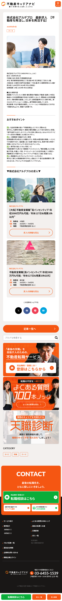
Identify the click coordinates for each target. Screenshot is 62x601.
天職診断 (35, 531)
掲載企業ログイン (10, 557)
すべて (7, 454)
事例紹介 (7, 526)
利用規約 (34, 540)
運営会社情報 (8, 548)
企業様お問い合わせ (11, 552)
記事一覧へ (30, 328)
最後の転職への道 (38, 526)
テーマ (24, 454)
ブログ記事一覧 (9, 543)
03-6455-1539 (46, 573)
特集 (15, 454)
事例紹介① (8, 529)
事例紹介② (8, 533)
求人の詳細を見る (31, 232)
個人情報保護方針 (37, 543)
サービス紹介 (8, 521)
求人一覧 (35, 535)
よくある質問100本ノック (41, 521)
